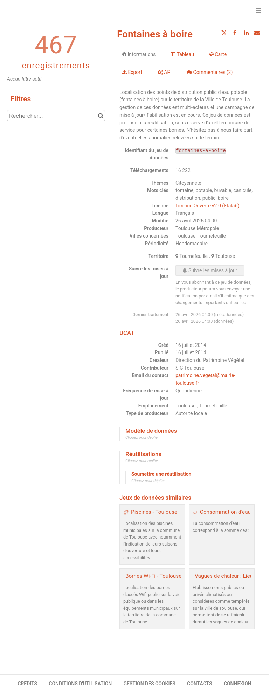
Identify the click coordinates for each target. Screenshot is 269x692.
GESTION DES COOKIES (149, 683)
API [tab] (165, 72)
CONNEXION (237, 683)
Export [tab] (132, 72)
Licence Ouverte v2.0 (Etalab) (207, 205)
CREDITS (27, 683)
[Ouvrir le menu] (258, 10)
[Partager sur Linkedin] (246, 33)
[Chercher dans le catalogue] (100, 115)
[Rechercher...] (56, 115)
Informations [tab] (139, 54)
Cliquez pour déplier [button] (142, 437)
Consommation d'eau (225, 512)
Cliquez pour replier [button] (141, 461)
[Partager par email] (257, 33)
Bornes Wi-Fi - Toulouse (153, 576)
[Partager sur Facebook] (235, 33)
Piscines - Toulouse (154, 512)
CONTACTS (199, 683)
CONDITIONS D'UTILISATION (80, 683)
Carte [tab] (218, 54)
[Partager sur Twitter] (224, 33)
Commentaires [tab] (210, 72)
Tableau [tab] (182, 54)
